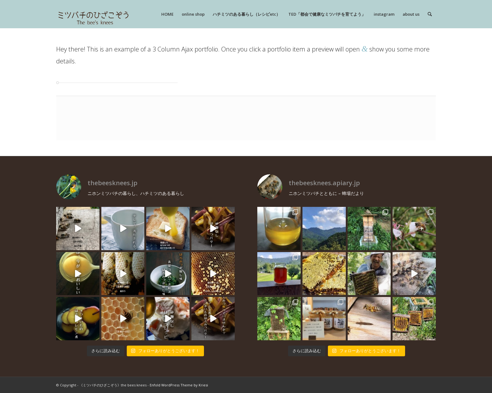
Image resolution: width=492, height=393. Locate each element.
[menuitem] (167, 14)
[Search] (430, 14)
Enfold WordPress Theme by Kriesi (179, 385)
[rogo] (93, 14)
